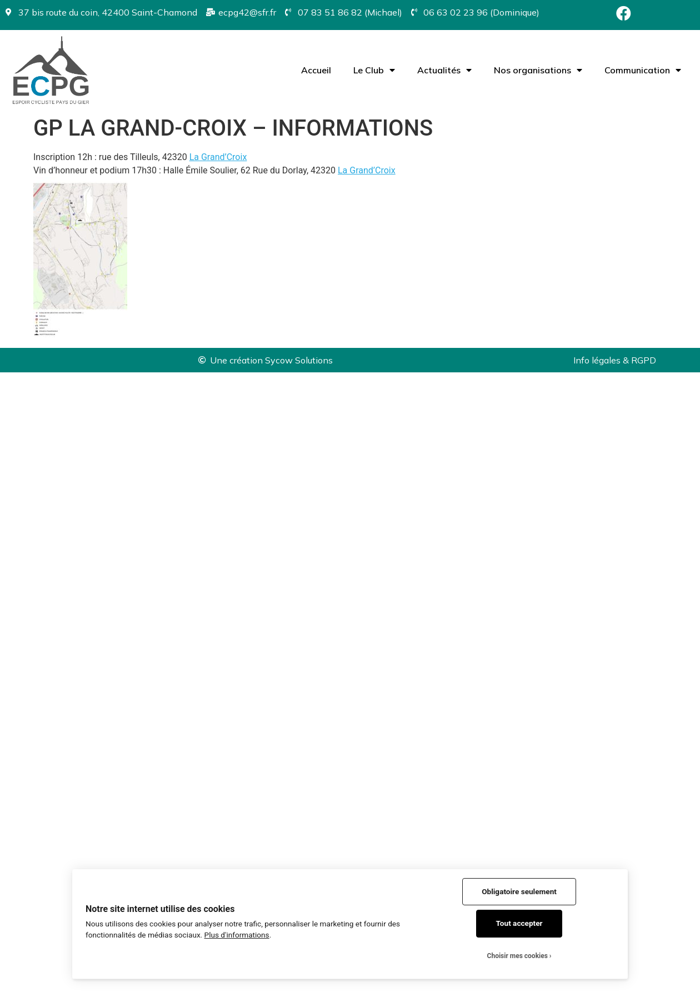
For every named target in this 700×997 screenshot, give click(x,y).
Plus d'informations (236, 934)
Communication (642, 70)
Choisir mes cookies (517, 956)
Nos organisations (538, 70)
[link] (218, 157)
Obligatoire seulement (519, 891)
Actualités (444, 70)
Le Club (374, 70)
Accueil (316, 70)
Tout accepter (519, 923)
